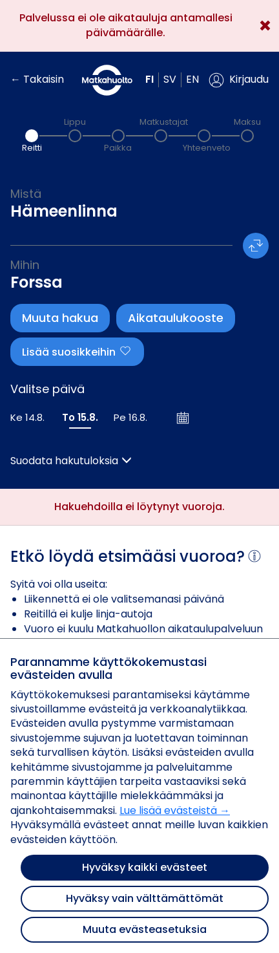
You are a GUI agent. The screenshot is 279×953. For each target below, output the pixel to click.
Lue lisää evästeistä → (174, 810)
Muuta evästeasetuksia (145, 929)
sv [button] (169, 79)
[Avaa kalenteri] (183, 417)
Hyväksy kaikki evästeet (144, 867)
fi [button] (149, 79)
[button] (239, 80)
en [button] (192, 79)
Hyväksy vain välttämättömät (144, 898)
